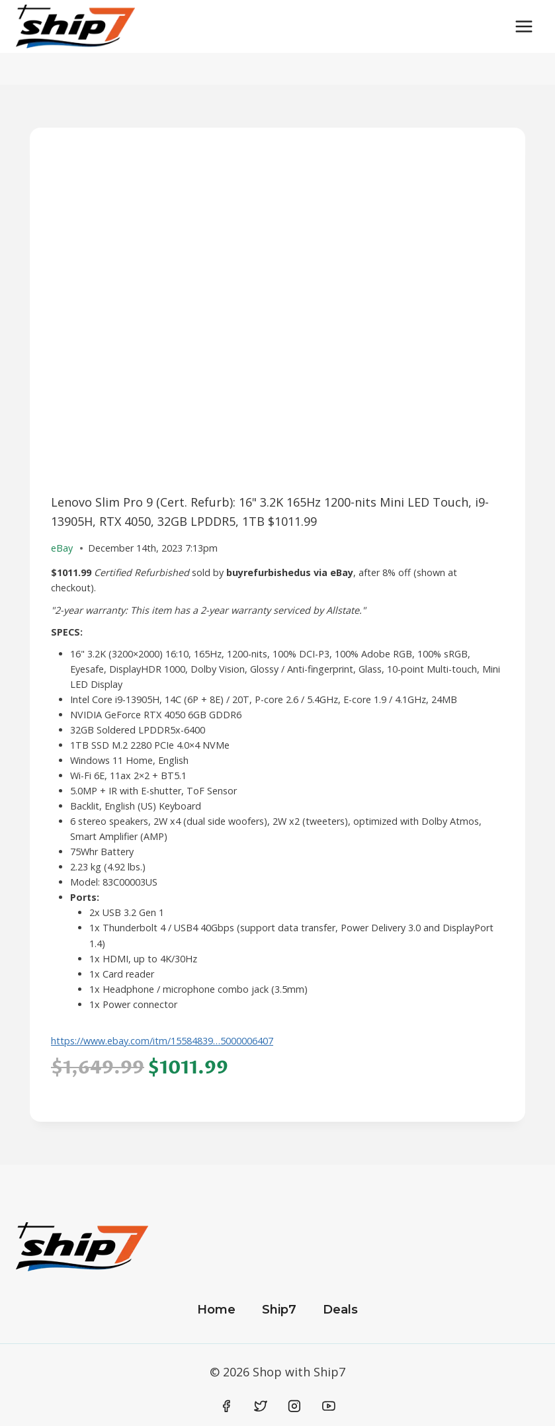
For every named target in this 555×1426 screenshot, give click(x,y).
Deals (340, 1309)
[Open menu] (523, 26)
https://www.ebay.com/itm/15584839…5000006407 (162, 1040)
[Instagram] (294, 1406)
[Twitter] (260, 1406)
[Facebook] (227, 1406)
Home (216, 1309)
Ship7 (279, 1309)
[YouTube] (329, 1406)
